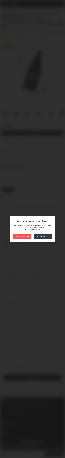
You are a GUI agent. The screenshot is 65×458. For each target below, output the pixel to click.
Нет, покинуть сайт (22, 236)
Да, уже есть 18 (42, 236)
